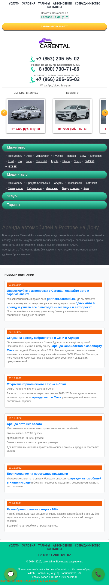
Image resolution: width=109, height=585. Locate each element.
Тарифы (44, 3)
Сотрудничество (87, 3)
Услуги (14, 3)
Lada (29, 161)
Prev (4, 112)
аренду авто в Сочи (46, 397)
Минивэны (52, 188)
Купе (86, 188)
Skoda (66, 161)
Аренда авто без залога (24, 424)
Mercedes (96, 155)
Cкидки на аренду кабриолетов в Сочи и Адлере (43, 337)
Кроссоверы (74, 182)
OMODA (89, 161)
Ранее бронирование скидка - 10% (32, 509)
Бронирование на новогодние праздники (37, 473)
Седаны (58, 182)
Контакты (54, 7)
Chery (77, 161)
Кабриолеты (34, 188)
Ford (11, 161)
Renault (71, 155)
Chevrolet (41, 161)
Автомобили (62, 3)
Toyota (54, 161)
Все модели (15, 155)
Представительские (38, 182)
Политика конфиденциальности (19, 580)
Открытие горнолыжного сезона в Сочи (36, 384)
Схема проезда (49, 580)
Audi (29, 155)
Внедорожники (70, 188)
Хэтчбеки (91, 182)
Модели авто (17, 174)
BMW (83, 155)
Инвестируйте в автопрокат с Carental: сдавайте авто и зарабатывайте (48, 292)
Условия (28, 3)
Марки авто (16, 147)
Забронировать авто (54, 26)
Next (105, 112)
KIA (20, 161)
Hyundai (58, 155)
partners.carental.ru (61, 299)
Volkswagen (42, 155)
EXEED (12, 166)
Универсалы (15, 188)
